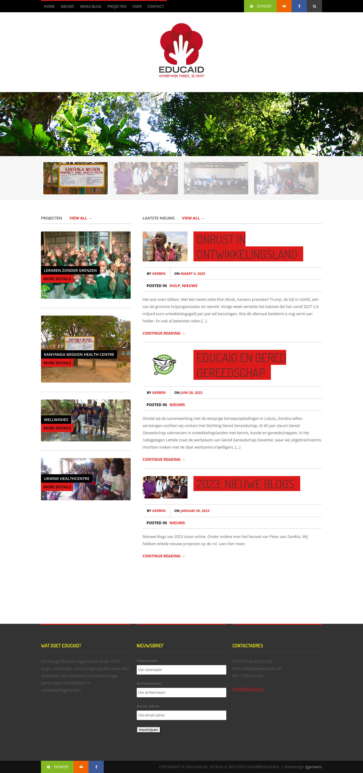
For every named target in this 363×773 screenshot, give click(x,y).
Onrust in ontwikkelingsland (246, 246)
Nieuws (67, 6)
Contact (155, 6)
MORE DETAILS (57, 278)
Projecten (116, 6)
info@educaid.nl (248, 689)
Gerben (156, 273)
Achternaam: (149, 683)
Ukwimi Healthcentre (66, 478)
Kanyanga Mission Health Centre (79, 354)
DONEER (260, 6)
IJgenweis (313, 766)
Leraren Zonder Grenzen (70, 270)
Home (49, 6)
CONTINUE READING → (164, 333)
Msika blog (90, 6)
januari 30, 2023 (192, 510)
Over (137, 6)
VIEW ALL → (80, 218)
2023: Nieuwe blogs (245, 483)
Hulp (175, 285)
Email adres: (148, 706)
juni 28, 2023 (188, 392)
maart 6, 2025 (189, 273)
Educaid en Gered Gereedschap (241, 365)
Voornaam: (147, 660)
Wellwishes (56, 419)
